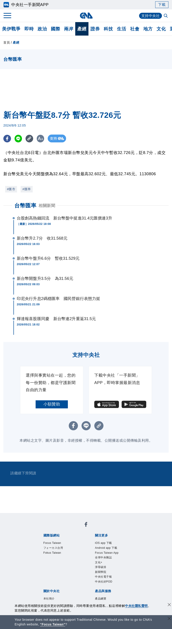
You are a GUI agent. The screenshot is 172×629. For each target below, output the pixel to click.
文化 (161, 28)
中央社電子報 (103, 576)
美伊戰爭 (11, 28)
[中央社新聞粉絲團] (86, 525)
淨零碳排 (100, 567)
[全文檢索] (166, 16)
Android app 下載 (106, 547)
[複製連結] (30, 138)
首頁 (6, 42)
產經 (81, 28)
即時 (29, 28)
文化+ (98, 562)
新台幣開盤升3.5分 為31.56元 (45, 278)
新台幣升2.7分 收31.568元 (42, 238)
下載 (162, 4)
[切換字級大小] (41, 138)
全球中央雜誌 (103, 557)
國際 (55, 28)
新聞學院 (100, 572)
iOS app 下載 (103, 543)
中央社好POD (103, 581)
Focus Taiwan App (106, 552)
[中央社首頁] (86, 15)
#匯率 (26, 189)
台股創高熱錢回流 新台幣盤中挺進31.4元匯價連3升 (64, 218)
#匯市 (11, 189)
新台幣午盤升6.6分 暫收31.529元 (48, 258)
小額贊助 (51, 404)
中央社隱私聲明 (136, 606)
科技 (108, 28)
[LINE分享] (19, 138)
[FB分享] (7, 138)
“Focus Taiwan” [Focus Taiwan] (52, 624)
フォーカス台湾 (53, 547)
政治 (42, 28)
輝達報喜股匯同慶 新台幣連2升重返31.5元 (56, 319)
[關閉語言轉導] (169, 619)
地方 (148, 28)
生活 (121, 28)
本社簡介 (49, 598)
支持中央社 (150, 16)
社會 (134, 28)
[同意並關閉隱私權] (169, 605)
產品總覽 (100, 598)
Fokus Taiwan (52, 552)
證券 (95, 28)
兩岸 (68, 28)
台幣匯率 (25, 206)
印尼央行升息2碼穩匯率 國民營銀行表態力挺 (58, 298)
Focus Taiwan (52, 543)
